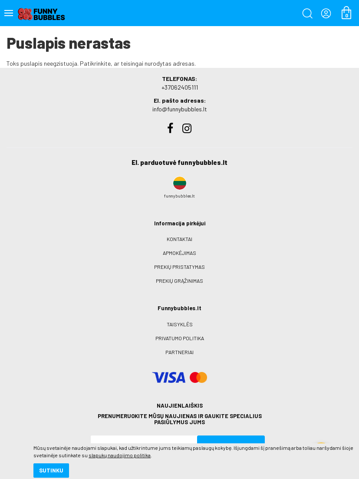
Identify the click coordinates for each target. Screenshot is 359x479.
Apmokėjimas (179, 253)
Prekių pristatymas (179, 267)
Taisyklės (180, 324)
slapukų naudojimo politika (104, 442)
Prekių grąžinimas (179, 281)
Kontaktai (179, 239)
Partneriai (179, 352)
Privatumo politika (179, 338)
